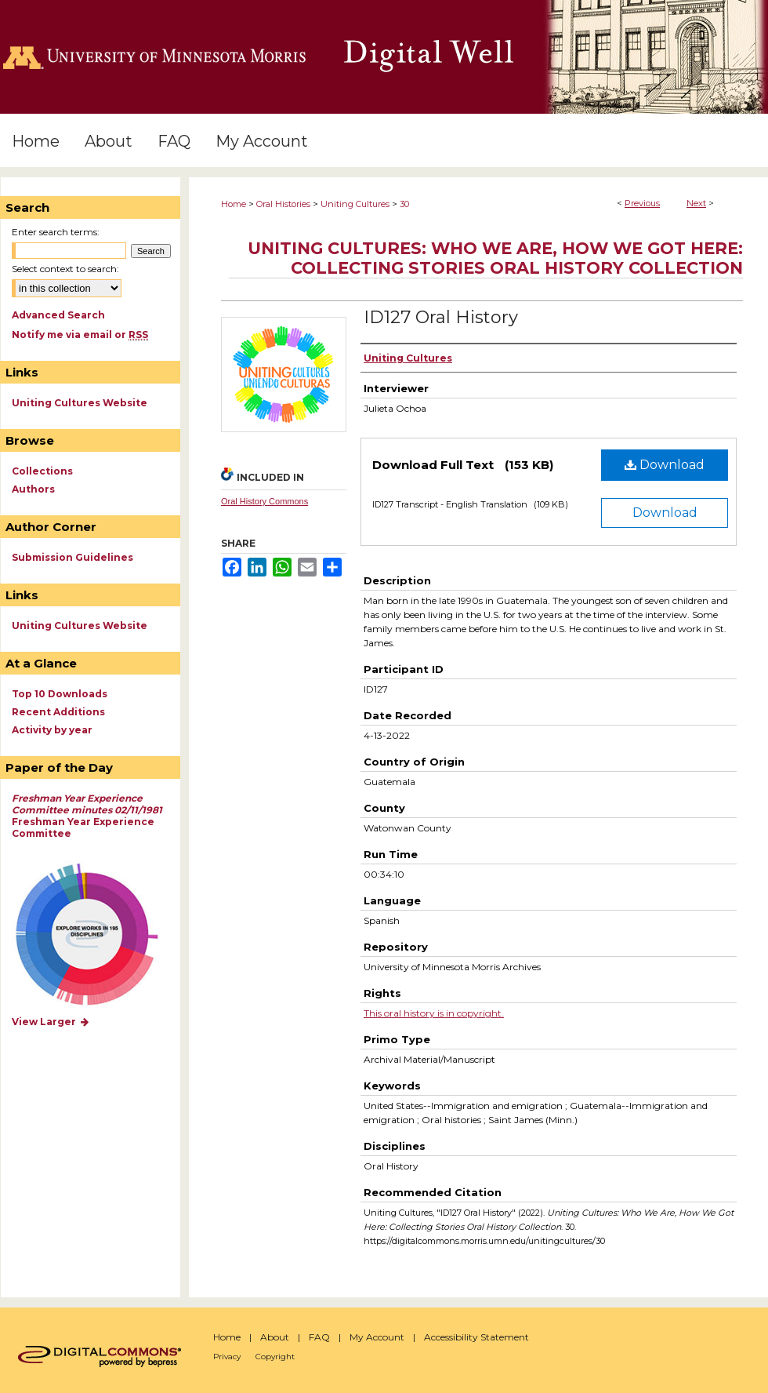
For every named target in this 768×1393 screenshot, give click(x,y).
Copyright (275, 1356)
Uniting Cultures (355, 203)
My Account (377, 1337)
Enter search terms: (56, 232)
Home (233, 203)
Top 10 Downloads (59, 694)
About (274, 1337)
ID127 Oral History (441, 317)
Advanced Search (58, 315)
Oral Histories (283, 203)
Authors (33, 489)
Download (665, 464)
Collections (42, 471)
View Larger (51, 1021)
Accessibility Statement (476, 1337)
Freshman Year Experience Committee (87, 815)
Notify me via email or (80, 334)
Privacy (227, 1356)
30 (404, 203)
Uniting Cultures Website (79, 403)
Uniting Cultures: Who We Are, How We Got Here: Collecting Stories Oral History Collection (495, 258)
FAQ (319, 1337)
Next (696, 203)
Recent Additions (58, 712)
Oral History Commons (264, 501)
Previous (642, 203)
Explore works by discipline (97, 935)
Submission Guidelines (72, 557)
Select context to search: (65, 269)
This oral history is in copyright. (434, 1013)
